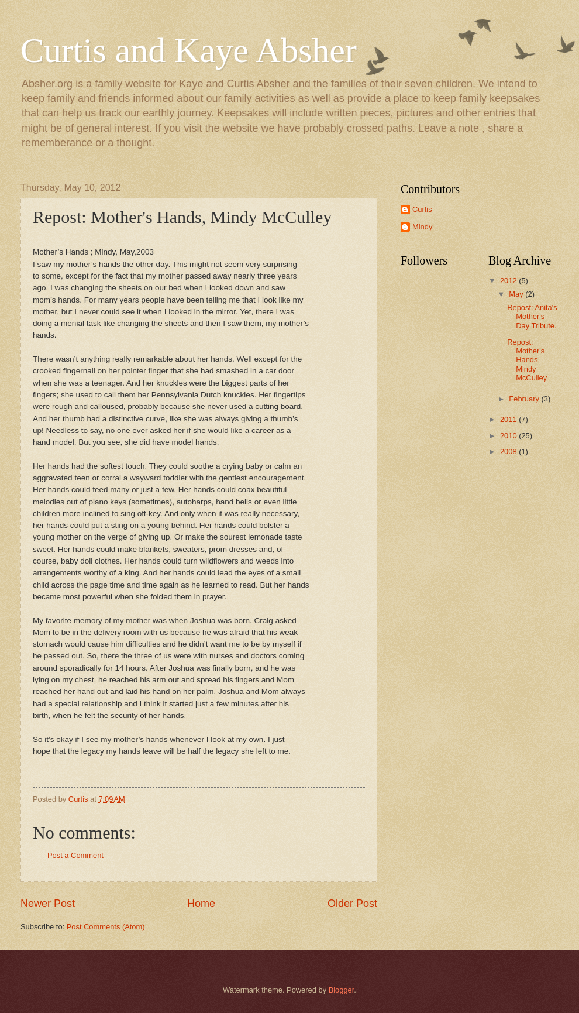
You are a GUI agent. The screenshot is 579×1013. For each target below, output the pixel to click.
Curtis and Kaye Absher (188, 50)
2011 (509, 419)
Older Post (352, 903)
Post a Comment (75, 855)
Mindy (422, 226)
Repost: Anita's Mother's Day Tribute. (532, 316)
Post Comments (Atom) (106, 926)
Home (201, 903)
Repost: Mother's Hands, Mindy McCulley (527, 360)
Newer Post (47, 903)
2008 (509, 451)
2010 (509, 435)
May (517, 294)
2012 (509, 280)
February (525, 398)
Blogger (341, 989)
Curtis (422, 209)
